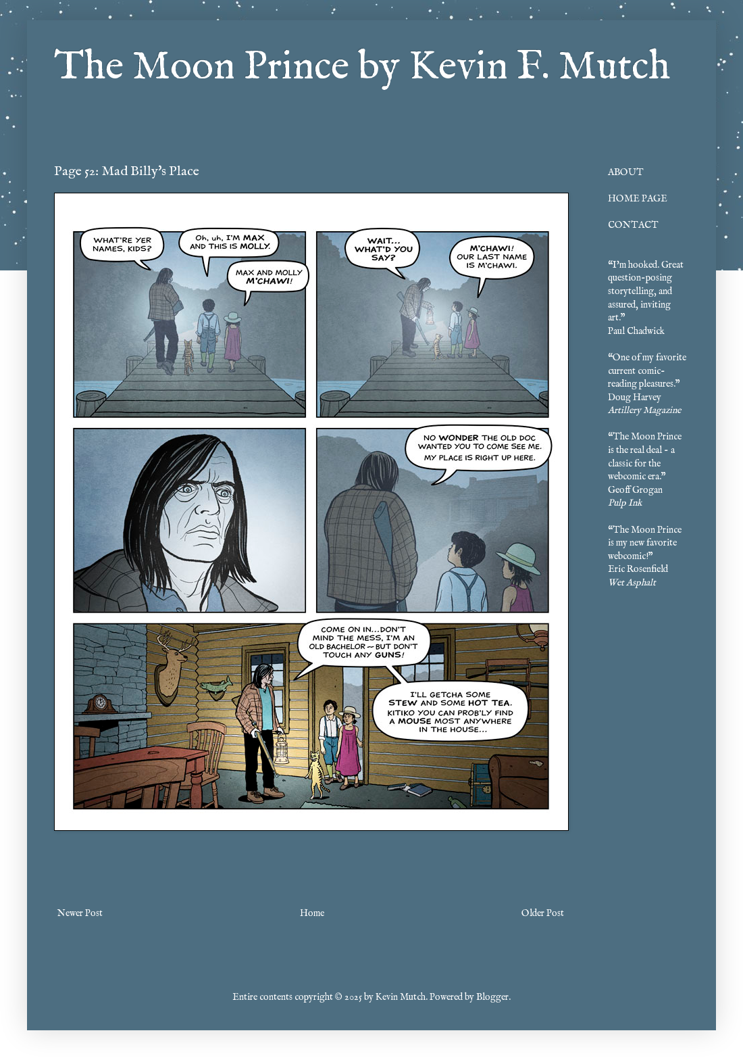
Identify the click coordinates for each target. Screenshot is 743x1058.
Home (312, 913)
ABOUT (626, 172)
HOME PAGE (637, 199)
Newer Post (80, 913)
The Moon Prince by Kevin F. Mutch (362, 67)
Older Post (542, 913)
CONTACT (633, 225)
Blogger (492, 997)
